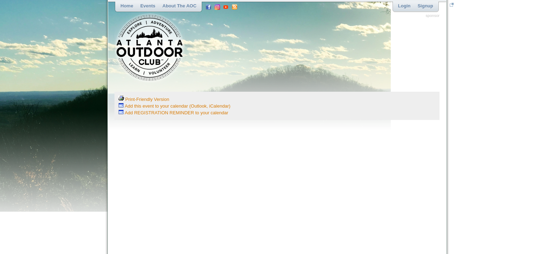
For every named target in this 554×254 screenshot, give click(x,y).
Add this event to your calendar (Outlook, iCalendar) (174, 106)
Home (126, 5)
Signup (425, 5)
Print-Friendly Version (143, 99)
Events (147, 5)
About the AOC (179, 5)
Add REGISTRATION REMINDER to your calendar (173, 112)
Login (404, 5)
